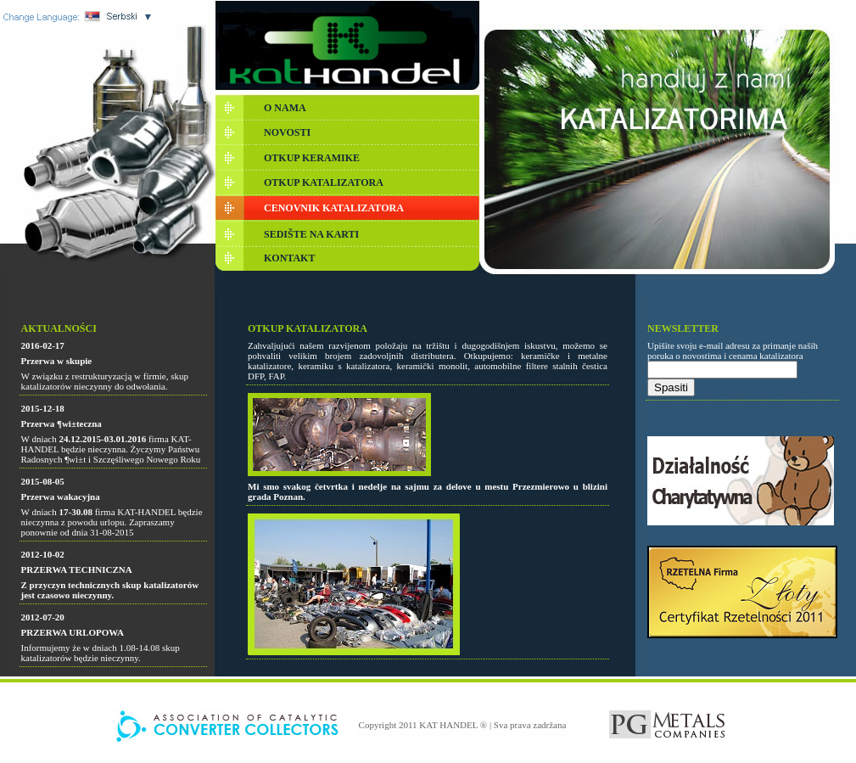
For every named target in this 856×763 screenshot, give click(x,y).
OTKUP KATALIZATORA (323, 182)
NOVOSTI (287, 132)
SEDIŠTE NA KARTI (311, 234)
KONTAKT (289, 258)
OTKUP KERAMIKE (312, 158)
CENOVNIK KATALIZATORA (334, 208)
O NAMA (285, 108)
